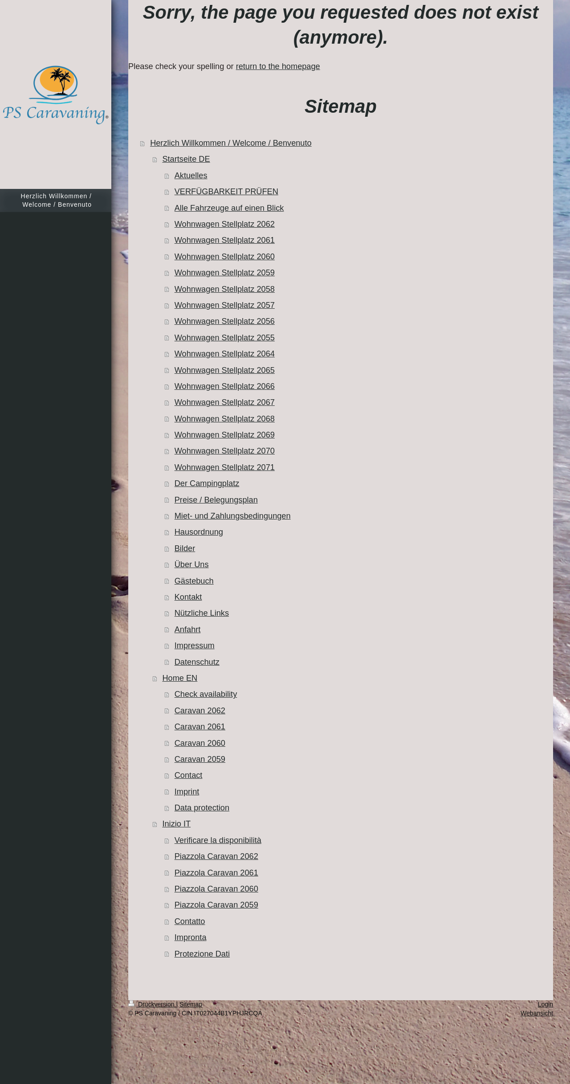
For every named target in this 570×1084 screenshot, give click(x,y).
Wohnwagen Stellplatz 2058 (225, 289)
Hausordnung (199, 532)
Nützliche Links (202, 613)
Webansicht (537, 1013)
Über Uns (192, 564)
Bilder (185, 548)
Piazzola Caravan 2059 (216, 904)
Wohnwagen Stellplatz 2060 (225, 256)
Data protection (202, 807)
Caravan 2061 (200, 726)
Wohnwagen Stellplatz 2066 (225, 386)
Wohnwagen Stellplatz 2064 (225, 353)
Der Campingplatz (207, 483)
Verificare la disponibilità (218, 840)
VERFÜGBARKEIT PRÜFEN (226, 191)
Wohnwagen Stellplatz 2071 (225, 467)
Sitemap (190, 1004)
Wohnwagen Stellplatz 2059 (225, 272)
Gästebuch (194, 581)
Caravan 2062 (200, 710)
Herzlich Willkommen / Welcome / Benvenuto (231, 143)
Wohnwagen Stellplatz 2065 (225, 370)
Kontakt (188, 597)
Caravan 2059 (200, 759)
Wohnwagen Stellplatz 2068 (225, 418)
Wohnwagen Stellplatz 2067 (225, 402)
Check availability (206, 694)
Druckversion (152, 1004)
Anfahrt (188, 629)
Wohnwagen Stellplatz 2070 (225, 450)
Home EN (179, 678)
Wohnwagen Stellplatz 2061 (225, 240)
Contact (189, 775)
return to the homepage (278, 66)
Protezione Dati (202, 953)
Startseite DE (186, 159)
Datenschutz (197, 662)
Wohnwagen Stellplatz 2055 (225, 337)
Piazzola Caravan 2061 (216, 872)
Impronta (191, 937)
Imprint (187, 791)
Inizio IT (176, 823)
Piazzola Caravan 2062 (216, 856)
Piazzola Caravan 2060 (216, 888)
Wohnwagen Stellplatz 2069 (225, 434)
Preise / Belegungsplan (216, 499)
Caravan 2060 (200, 743)
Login (545, 1004)
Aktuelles (191, 175)
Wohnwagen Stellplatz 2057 (225, 305)
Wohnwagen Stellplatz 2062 (225, 224)
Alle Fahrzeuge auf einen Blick (229, 208)
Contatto (190, 921)
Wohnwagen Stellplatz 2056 (225, 321)
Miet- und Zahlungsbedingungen (233, 515)
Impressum (195, 645)
